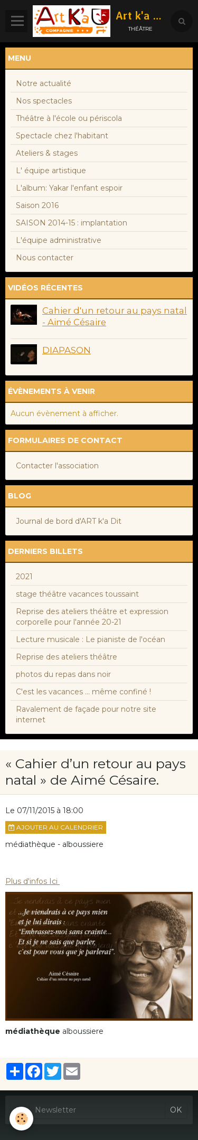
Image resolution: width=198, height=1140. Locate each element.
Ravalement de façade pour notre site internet (86, 714)
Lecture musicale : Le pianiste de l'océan (90, 639)
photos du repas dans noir (63, 674)
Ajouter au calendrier (55, 827)
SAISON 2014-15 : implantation (71, 223)
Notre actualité (43, 83)
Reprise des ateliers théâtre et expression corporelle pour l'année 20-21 (92, 617)
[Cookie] (21, 1118)
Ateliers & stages (47, 153)
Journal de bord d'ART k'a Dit (68, 521)
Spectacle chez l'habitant (62, 135)
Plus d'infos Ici (32, 881)
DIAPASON (66, 350)
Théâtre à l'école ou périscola (69, 118)
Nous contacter (44, 257)
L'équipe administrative (58, 240)
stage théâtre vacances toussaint (77, 594)
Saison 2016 (37, 205)
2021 (24, 576)
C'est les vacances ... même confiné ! (83, 691)
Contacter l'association (57, 465)
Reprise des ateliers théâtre (66, 657)
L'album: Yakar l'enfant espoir (69, 188)
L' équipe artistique (51, 170)
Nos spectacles (44, 101)
